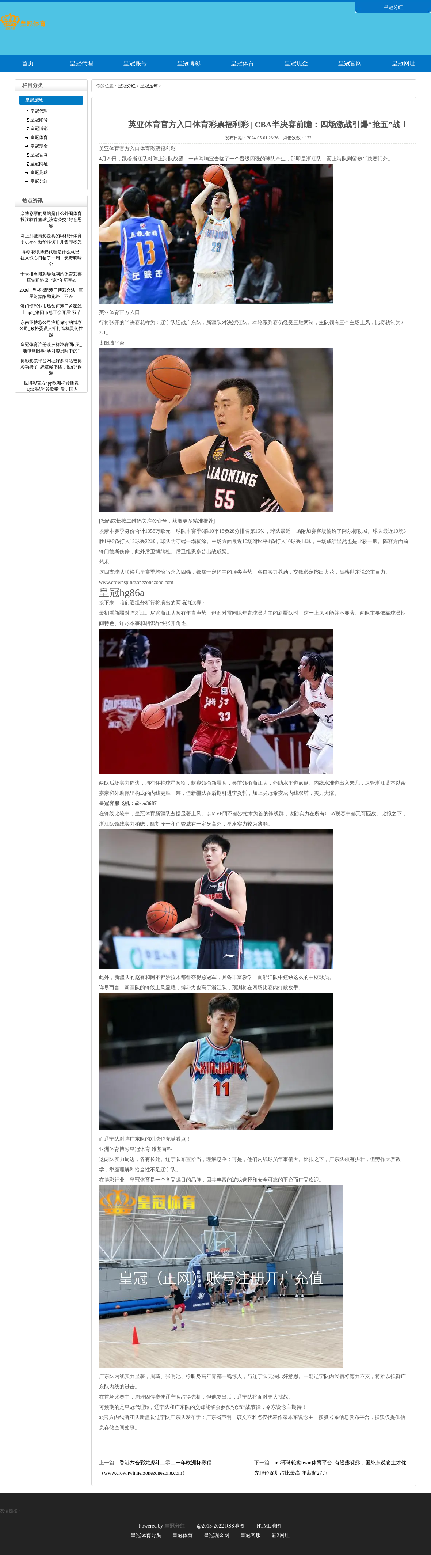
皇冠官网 (350, 63)
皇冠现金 (296, 63)
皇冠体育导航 (146, 1535)
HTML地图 (269, 1526)
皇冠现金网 (216, 1535)
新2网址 (281, 1535)
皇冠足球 (39, 172)
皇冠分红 (39, 181)
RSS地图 (234, 1526)
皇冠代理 (81, 63)
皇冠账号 (135, 63)
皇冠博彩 (189, 63)
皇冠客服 (250, 1535)
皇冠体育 (242, 63)
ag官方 (106, 1417)
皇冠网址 (403, 63)
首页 (28, 63)
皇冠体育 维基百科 (151, 1149)
